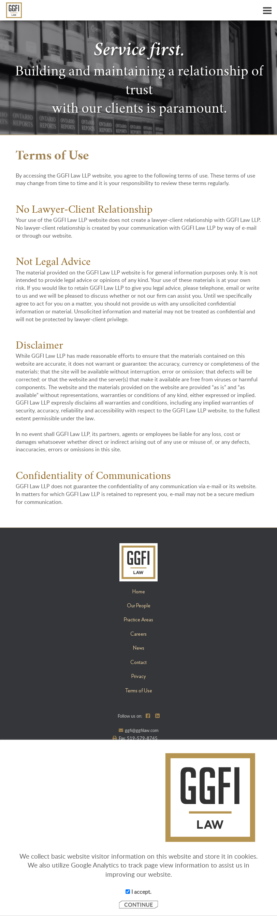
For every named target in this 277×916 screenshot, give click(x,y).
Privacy (138, 676)
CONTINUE (138, 904)
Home (138, 592)
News (138, 648)
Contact (138, 662)
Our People (138, 606)
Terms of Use (138, 691)
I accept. (138, 892)
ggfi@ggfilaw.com (142, 730)
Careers (138, 634)
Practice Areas (138, 620)
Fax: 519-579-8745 (138, 738)
